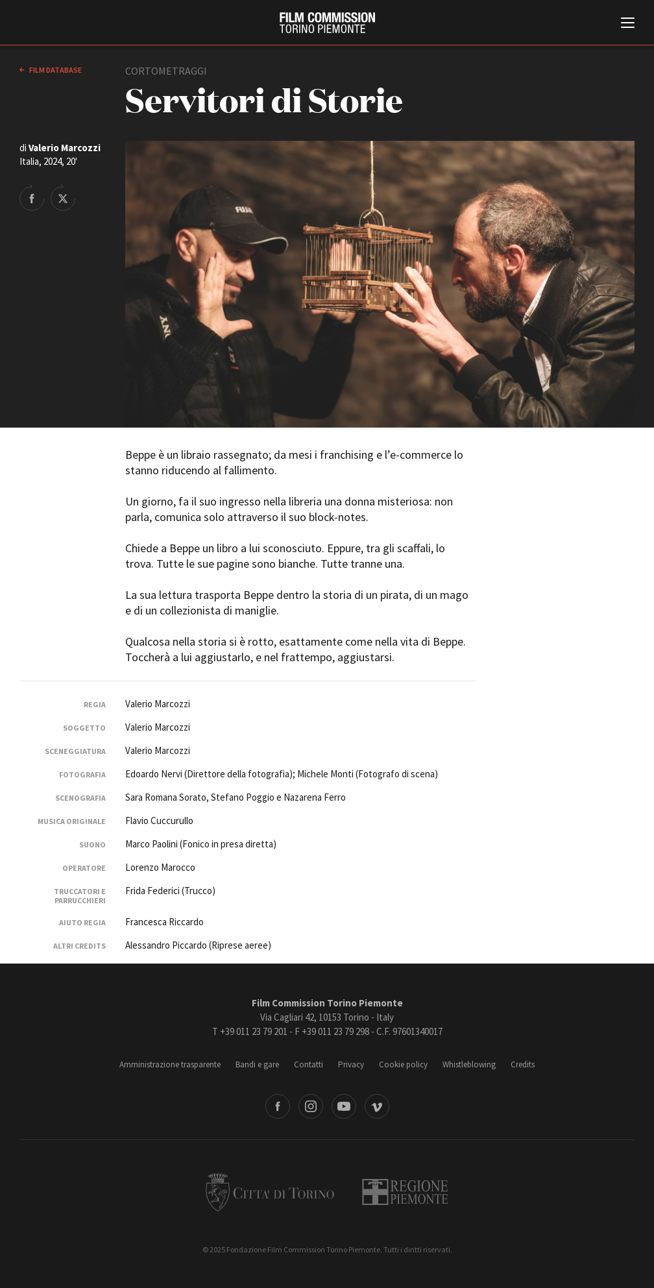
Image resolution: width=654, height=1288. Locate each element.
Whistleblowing (469, 1064)
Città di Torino (270, 1192)
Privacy (351, 1064)
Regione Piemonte (405, 1192)
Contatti (308, 1064)
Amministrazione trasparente (170, 1064)
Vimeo (377, 1106)
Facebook (277, 1106)
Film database (55, 70)
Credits (523, 1064)
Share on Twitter (63, 197)
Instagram (310, 1106)
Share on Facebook (31, 197)
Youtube (344, 1106)
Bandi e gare (257, 1064)
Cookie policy (403, 1064)
